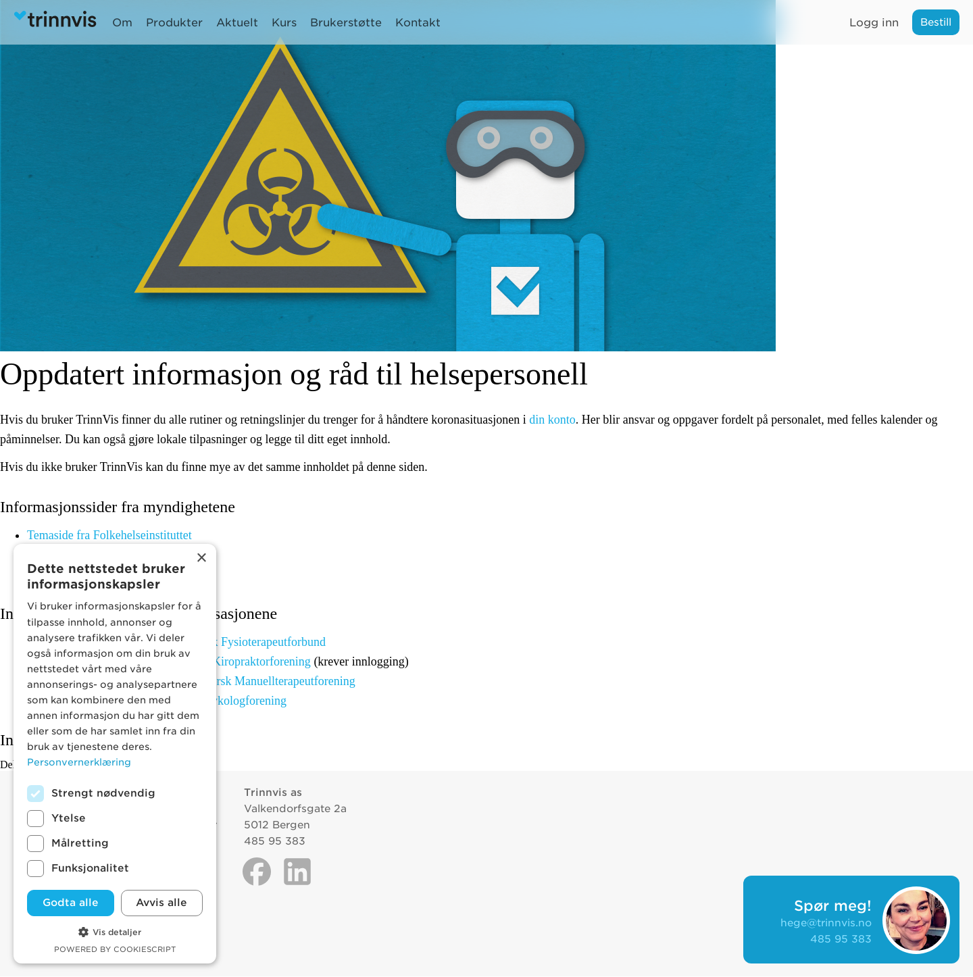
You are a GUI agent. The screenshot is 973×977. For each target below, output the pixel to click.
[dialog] (115, 753)
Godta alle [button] (71, 903)
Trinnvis (58, 22)
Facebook (257, 871)
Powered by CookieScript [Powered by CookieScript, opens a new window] (115, 949)
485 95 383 (841, 939)
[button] (115, 931)
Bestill (935, 22)
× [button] (201, 558)
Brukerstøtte (346, 22)
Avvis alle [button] (161, 903)
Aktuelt (237, 22)
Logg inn (874, 22)
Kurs (284, 22)
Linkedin (297, 871)
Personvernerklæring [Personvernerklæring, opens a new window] (79, 762)
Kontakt (418, 22)
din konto (552, 419)
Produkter (174, 22)
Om (122, 22)
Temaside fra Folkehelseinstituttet (109, 535)
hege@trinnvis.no (826, 923)
